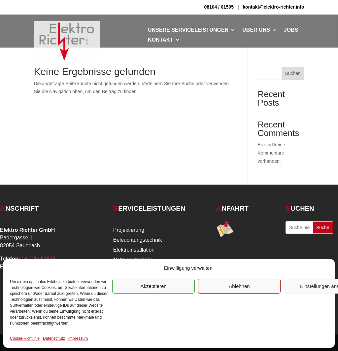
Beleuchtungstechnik (137, 240)
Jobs (291, 30)
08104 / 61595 (219, 7)
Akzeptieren (153, 286)
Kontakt (160, 40)
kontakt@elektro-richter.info (273, 7)
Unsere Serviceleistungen (188, 30)
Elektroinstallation (133, 250)
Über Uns (256, 30)
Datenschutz (54, 338)
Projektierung (128, 230)
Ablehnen (239, 286)
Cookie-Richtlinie (25, 338)
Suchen (292, 73)
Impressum (78, 338)
